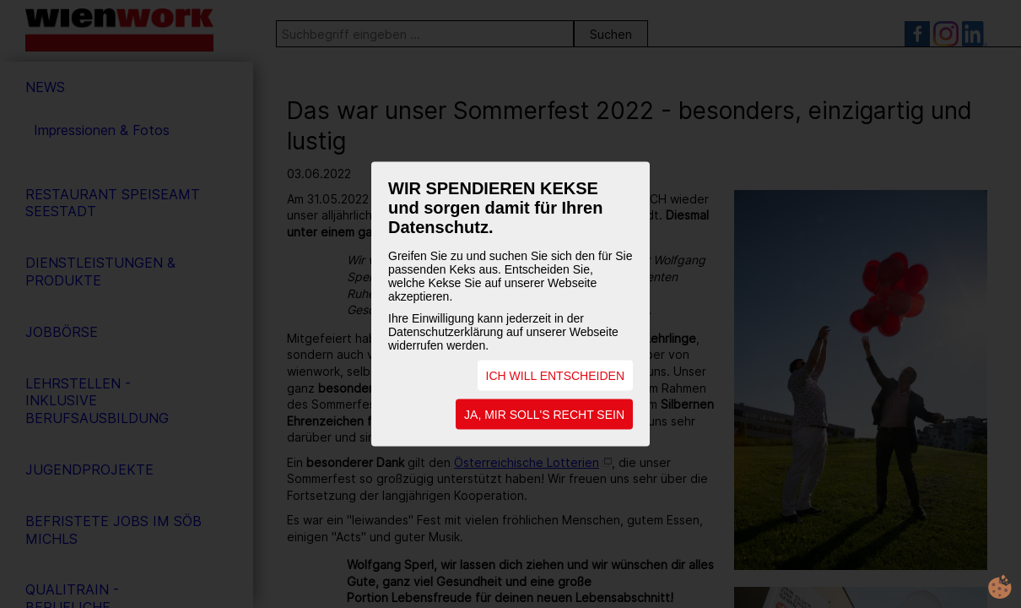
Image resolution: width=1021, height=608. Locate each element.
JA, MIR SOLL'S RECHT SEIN (544, 414)
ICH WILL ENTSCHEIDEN (555, 376)
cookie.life (1000, 587)
